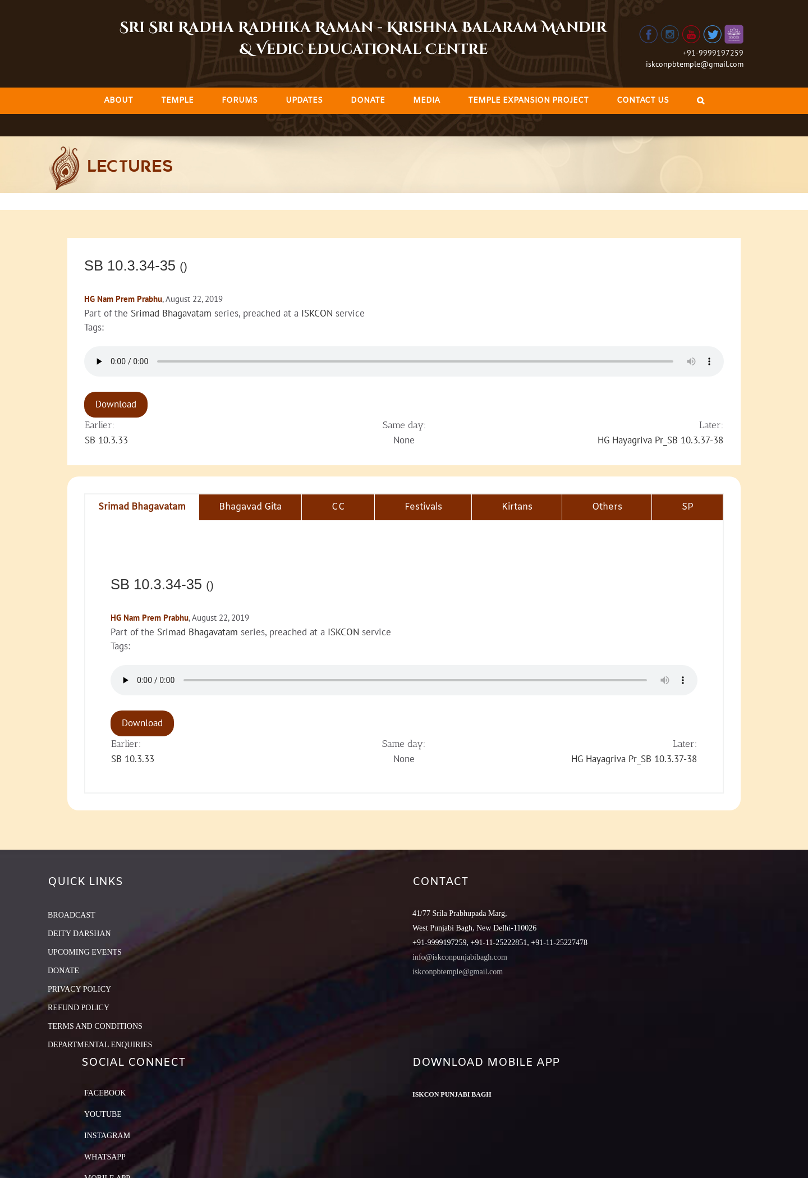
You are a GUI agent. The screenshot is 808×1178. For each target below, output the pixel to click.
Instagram (107, 1135)
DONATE (63, 970)
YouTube (103, 1114)
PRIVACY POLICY (79, 989)
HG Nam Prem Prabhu (123, 299)
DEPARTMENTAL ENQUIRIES (100, 1045)
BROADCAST (71, 915)
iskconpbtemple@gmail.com (694, 64)
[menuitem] (118, 101)
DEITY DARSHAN (79, 933)
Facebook (105, 1093)
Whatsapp (105, 1157)
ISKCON (317, 313)
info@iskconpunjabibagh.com (459, 957)
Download (115, 404)
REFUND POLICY (78, 1007)
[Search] (700, 101)
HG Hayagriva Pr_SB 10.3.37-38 (660, 440)
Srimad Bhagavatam (171, 313)
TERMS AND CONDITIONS (95, 1026)
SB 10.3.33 (106, 440)
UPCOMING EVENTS (85, 952)
